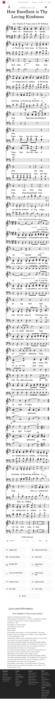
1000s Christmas (31, 674)
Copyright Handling (19, 676)
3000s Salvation (31, 677)
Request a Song (18, 681)
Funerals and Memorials (46, 685)
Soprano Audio (39, 582)
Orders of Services (19, 677)
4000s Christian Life (32, 679)
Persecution (43, 681)
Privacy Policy (18, 674)
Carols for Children (45, 694)
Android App (5, 674)
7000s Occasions (31, 684)
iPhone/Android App (41, 550)
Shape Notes (44, 697)
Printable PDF (13, 564)
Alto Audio (12, 589)
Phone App (34, 2)
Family (42, 689)
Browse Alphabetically (7, 677)
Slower (24, 596)
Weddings (43, 687)
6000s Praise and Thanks (33, 682)
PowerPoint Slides (14, 557)
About (16, 673)
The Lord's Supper (45, 679)
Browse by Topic (6, 681)
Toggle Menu (13, 550)
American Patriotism (45, 690)
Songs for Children (45, 682)
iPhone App (5, 673)
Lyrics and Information (15, 573)
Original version (14, 582)
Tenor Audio (38, 589)
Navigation (41, 2)
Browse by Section (6, 679)
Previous (11, 541)
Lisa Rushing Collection (46, 684)
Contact (48, 2)
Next (40, 541)
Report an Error (18, 682)
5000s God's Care (32, 681)
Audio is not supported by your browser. (27, 7)
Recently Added (44, 673)
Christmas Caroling (45, 692)
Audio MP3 (38, 557)
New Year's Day (44, 695)
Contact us (17, 685)
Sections (30, 671)
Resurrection (43, 677)
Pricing (16, 679)
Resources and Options (23, 2)
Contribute (17, 684)
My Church (5, 676)
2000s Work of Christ (32, 676)
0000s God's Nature (32, 673)
